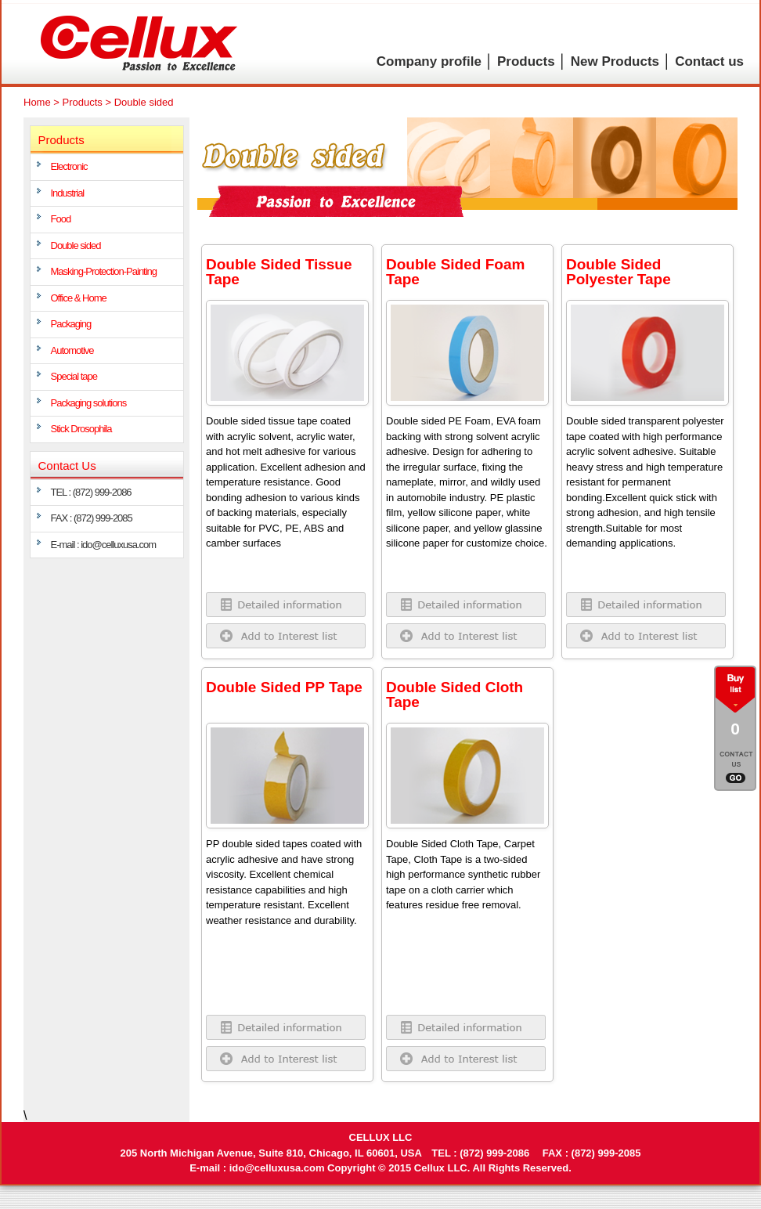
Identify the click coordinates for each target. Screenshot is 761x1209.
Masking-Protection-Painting (104, 271)
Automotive (72, 350)
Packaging (71, 324)
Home (37, 102)
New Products (615, 61)
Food (61, 219)
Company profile (429, 61)
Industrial (68, 193)
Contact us (709, 61)
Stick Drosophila (81, 429)
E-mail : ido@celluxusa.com (104, 544)
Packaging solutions (89, 403)
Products (526, 61)
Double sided (76, 245)
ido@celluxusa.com (277, 1168)
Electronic (69, 166)
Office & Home (78, 298)
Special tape (74, 376)
